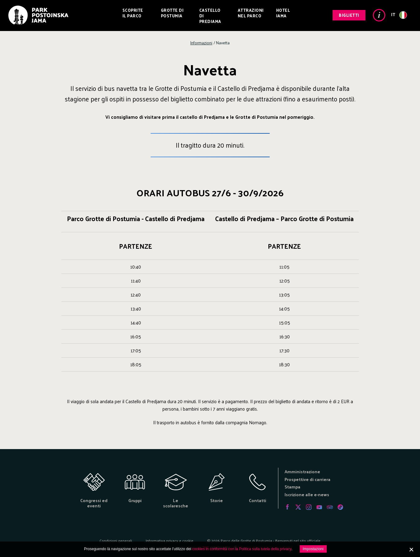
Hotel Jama (283, 13)
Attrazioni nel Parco (251, 13)
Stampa (292, 487)
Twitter (298, 507)
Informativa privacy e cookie (169, 540)
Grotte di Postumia (172, 13)
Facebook (287, 507)
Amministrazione (302, 471)
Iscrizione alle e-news (307, 494)
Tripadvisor (329, 507)
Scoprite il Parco (132, 13)
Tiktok (340, 507)
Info (379, 15)
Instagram (308, 507)
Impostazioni (313, 549)
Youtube (319, 507)
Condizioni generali (115, 540)
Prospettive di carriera (307, 479)
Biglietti (349, 15)
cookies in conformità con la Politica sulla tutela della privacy (241, 549)
